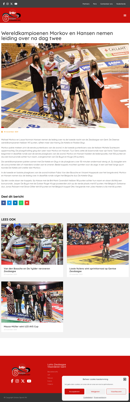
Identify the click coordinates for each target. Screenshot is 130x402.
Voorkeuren (116, 391)
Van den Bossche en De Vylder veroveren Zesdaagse (27, 270)
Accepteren (74, 391)
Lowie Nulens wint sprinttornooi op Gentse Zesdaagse (92, 270)
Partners (86, 4)
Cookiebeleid (88, 397)
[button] (125, 379)
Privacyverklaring (100, 397)
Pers (95, 4)
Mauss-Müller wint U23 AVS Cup (21, 326)
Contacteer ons (106, 4)
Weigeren (95, 391)
